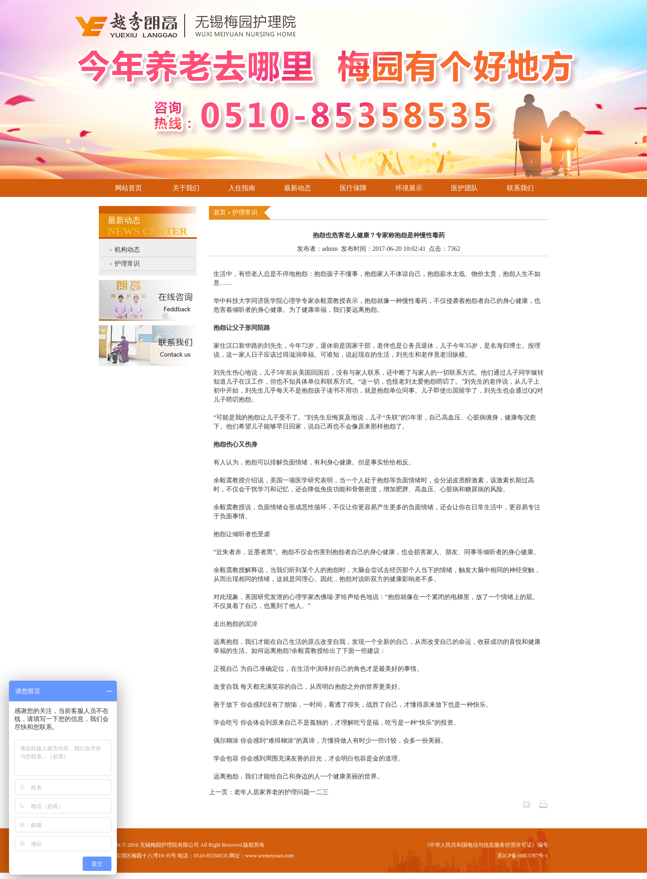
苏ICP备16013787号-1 (522, 856)
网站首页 (128, 188)
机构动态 (127, 249)
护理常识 (127, 263)
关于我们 (186, 188)
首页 (220, 212)
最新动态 (297, 188)
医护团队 (464, 188)
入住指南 (241, 188)
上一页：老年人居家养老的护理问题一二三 (268, 792)
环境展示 (408, 188)
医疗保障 (353, 188)
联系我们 (520, 188)
